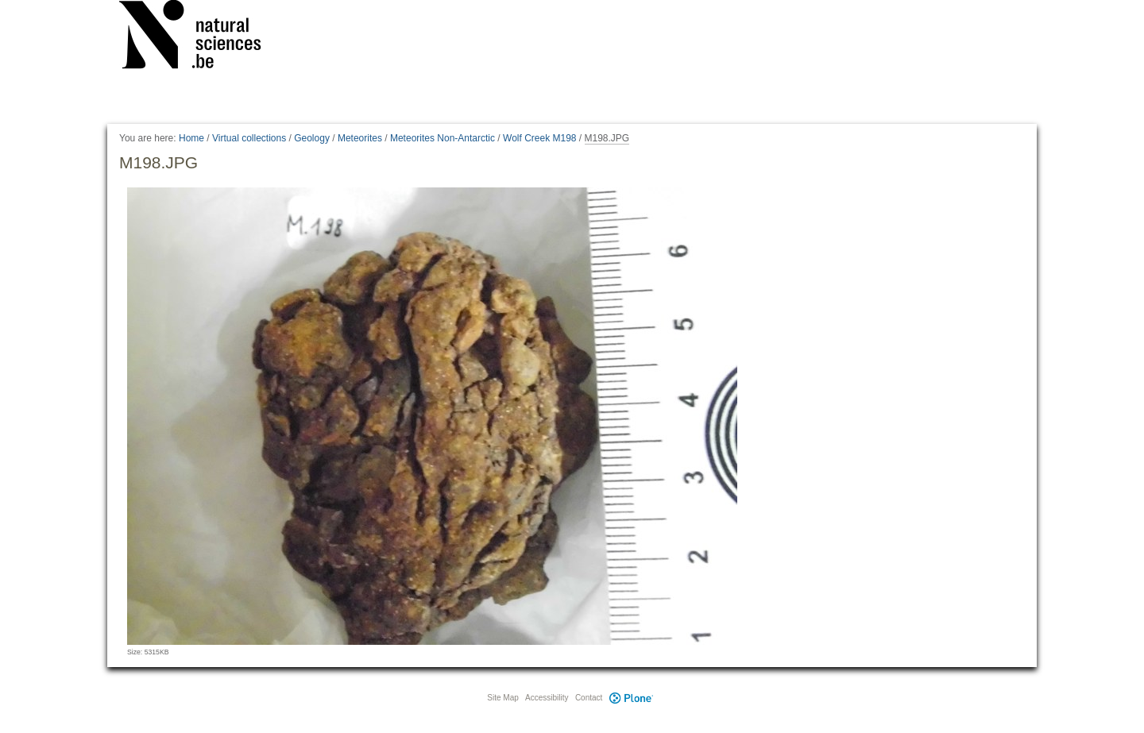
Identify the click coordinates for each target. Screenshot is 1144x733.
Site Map (502, 697)
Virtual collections (249, 138)
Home (191, 138)
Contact (588, 697)
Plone (630, 697)
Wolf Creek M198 (539, 138)
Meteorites (360, 138)
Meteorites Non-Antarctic (442, 138)
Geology (312, 138)
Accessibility (546, 697)
